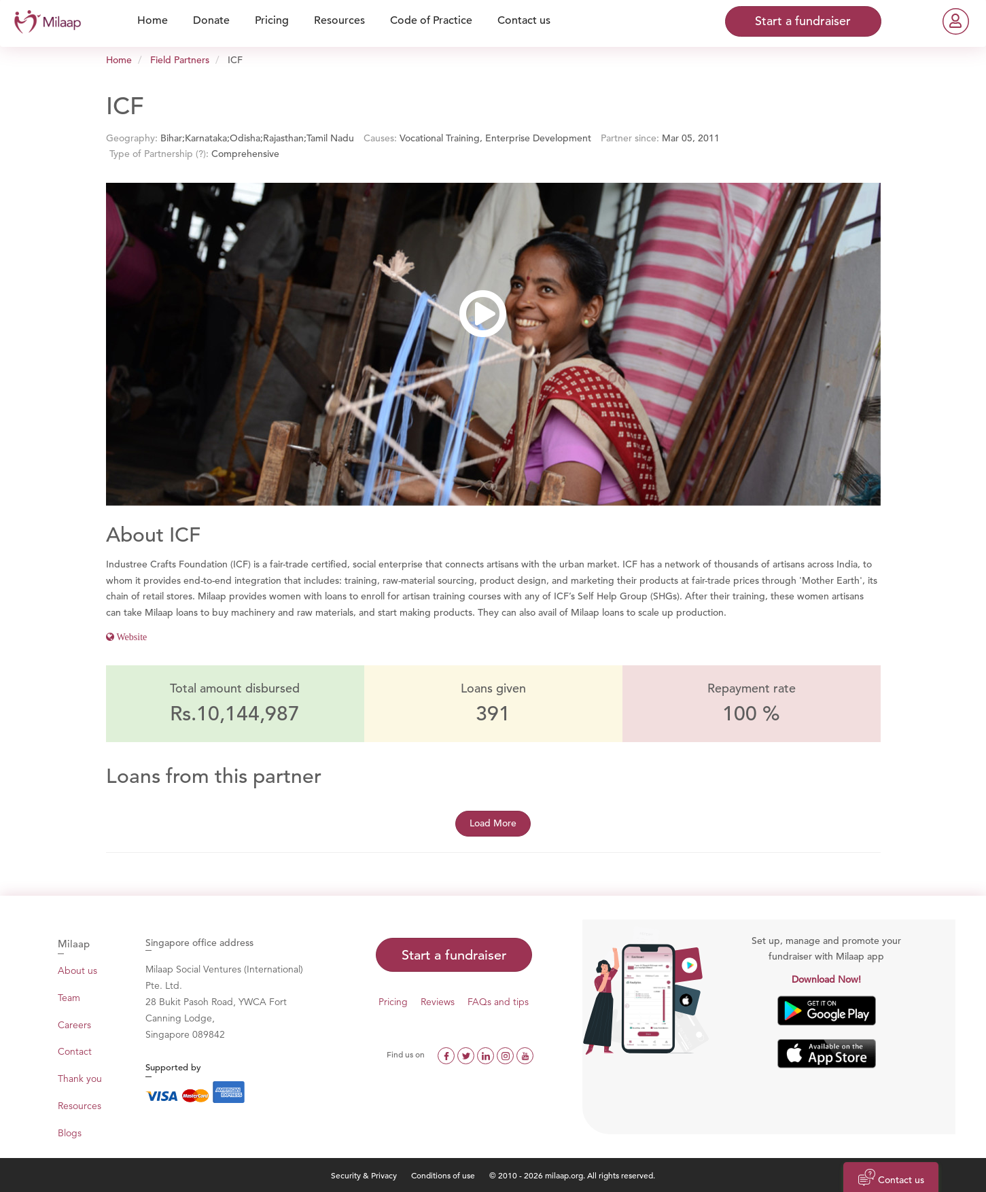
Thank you (80, 1078)
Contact (75, 1051)
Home (119, 60)
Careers (74, 1025)
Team (69, 998)
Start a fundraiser (454, 955)
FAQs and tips (498, 1002)
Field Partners (179, 60)
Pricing (393, 1002)
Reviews (438, 1002)
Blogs (70, 1133)
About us (77, 970)
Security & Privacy (364, 1175)
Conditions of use (444, 1175)
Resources (79, 1106)
